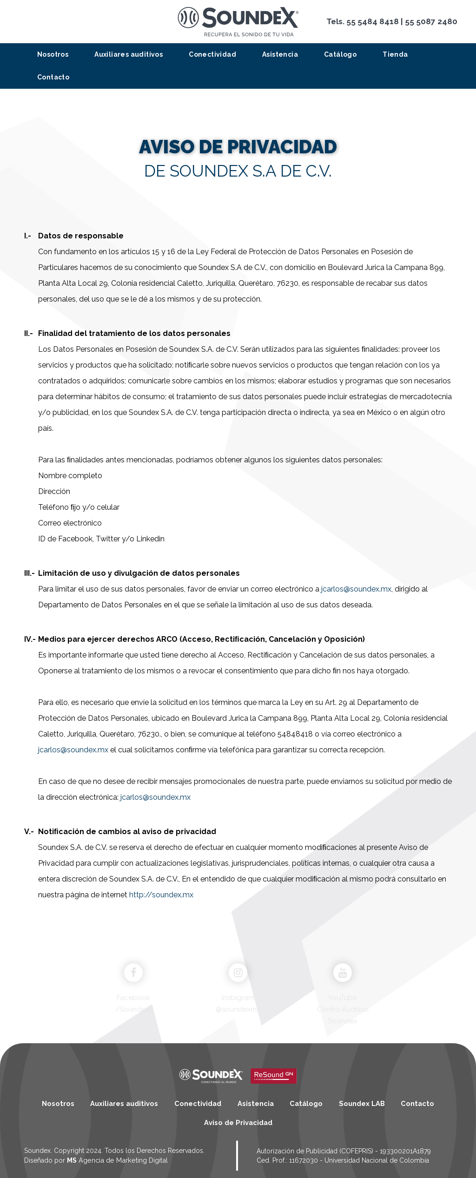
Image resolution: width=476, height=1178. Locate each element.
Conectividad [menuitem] (212, 54)
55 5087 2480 (431, 21)
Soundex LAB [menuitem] (355, 1103)
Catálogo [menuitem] (340, 54)
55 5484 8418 (372, 21)
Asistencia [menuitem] (280, 54)
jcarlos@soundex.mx (356, 589)
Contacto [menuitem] (53, 77)
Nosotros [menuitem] (52, 54)
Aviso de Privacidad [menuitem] (238, 1122)
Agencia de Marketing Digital (121, 1159)
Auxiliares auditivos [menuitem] (128, 54)
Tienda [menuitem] (395, 54)
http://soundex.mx (161, 894)
